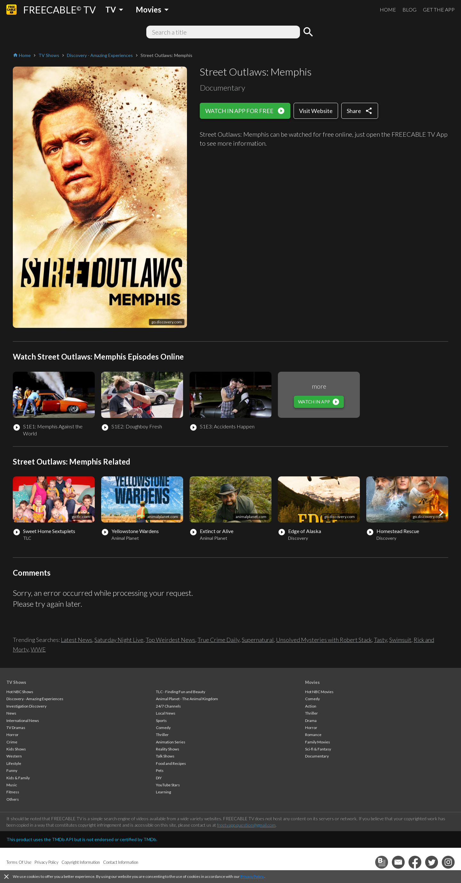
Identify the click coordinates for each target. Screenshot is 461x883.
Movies (312, 682)
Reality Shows (167, 749)
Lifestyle (13, 763)
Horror (12, 734)
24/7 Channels (168, 706)
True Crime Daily (218, 639)
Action (310, 706)
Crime (11, 742)
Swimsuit (400, 639)
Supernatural (258, 639)
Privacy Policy (252, 876)
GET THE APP (439, 9)
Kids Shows (16, 749)
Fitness (12, 792)
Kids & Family (18, 777)
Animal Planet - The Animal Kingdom (187, 698)
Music (11, 784)
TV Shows (16, 682)
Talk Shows (165, 756)
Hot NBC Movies (319, 691)
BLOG (409, 9)
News (11, 713)
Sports (161, 720)
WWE (38, 649)
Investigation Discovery (26, 706)
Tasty (380, 639)
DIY (159, 777)
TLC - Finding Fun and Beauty (180, 691)
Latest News (76, 639)
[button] (441, 513)
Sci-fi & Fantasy (318, 749)
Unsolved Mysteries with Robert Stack (324, 639)
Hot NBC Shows (19, 691)
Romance (313, 734)
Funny (11, 770)
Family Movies (317, 742)
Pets (160, 770)
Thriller (162, 734)
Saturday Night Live (118, 639)
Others (12, 799)
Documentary (317, 756)
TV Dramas (15, 727)
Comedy (163, 727)
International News (22, 720)
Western (14, 756)
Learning (163, 792)
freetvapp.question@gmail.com (246, 825)
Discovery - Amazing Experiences (34, 698)
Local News (165, 713)
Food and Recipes (171, 763)
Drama (311, 720)
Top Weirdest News (170, 639)
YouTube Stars (168, 784)
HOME (388, 9)
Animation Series (170, 742)
